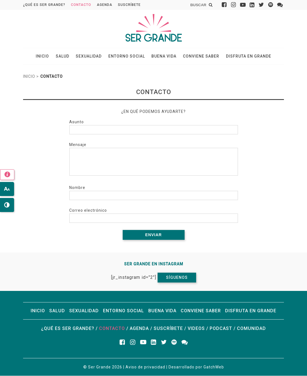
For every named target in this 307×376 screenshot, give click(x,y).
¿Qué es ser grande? (44, 5)
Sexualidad (89, 56)
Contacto (81, 5)
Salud (64, 56)
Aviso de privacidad (145, 367)
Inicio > (31, 77)
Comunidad (251, 328)
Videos (196, 328)
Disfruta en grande (246, 56)
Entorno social (126, 56)
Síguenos (177, 277)
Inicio (44, 56)
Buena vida (163, 56)
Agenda (104, 5)
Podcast (221, 328)
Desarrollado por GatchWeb (196, 367)
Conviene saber (200, 56)
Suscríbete (129, 5)
